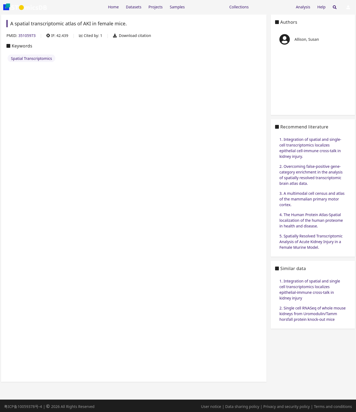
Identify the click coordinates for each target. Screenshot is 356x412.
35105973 (27, 35)
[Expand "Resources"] (207, 6)
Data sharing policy (242, 406)
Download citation (132, 35)
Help (321, 6)
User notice (211, 406)
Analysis (303, 6)
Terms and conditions (333, 406)
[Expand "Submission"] (272, 6)
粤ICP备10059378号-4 (23, 406)
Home (113, 6)
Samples (177, 6)
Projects (156, 6)
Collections (239, 6)
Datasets (133, 6)
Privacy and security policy (286, 406)
